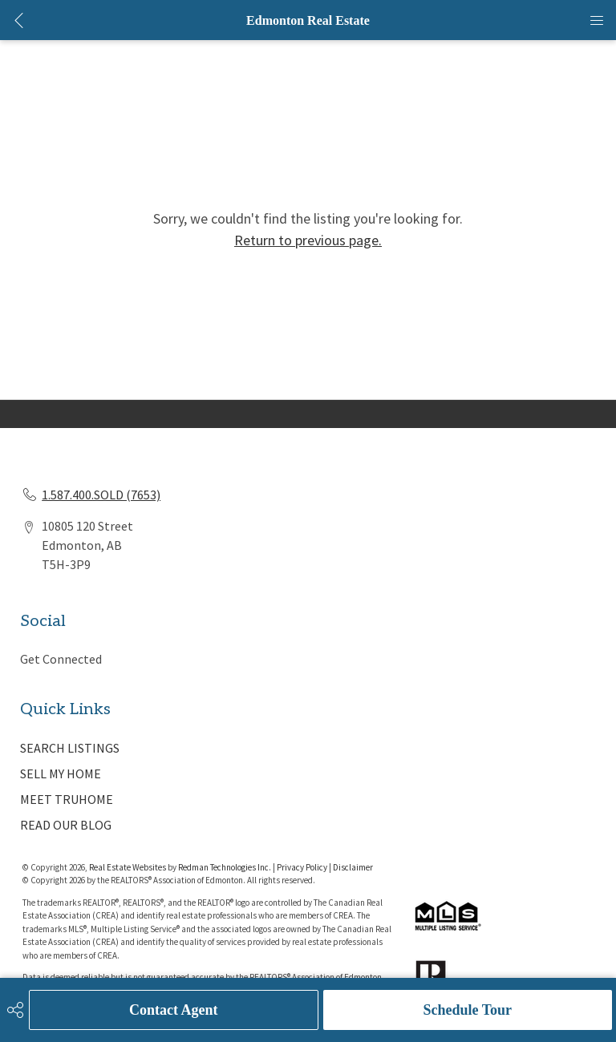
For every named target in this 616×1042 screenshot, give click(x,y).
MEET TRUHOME (66, 799)
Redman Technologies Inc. (225, 867)
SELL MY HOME (60, 773)
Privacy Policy (302, 867)
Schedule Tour (467, 1010)
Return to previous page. (308, 240)
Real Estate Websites (128, 867)
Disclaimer (353, 867)
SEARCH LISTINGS (70, 748)
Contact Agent (173, 1010)
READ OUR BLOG (65, 825)
